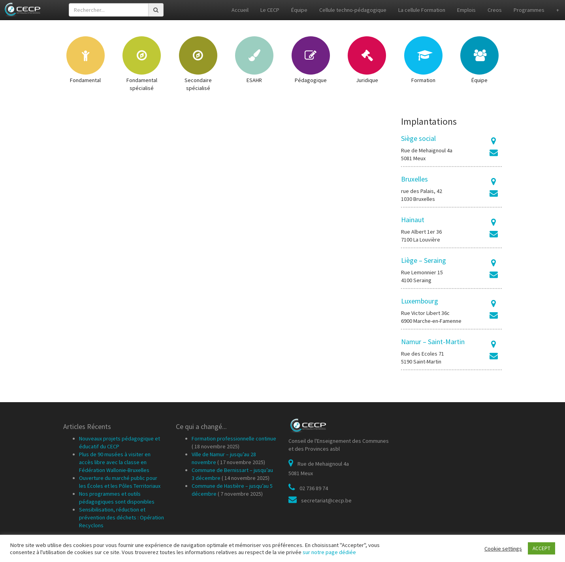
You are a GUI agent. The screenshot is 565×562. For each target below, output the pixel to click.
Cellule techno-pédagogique (352, 9)
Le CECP (269, 9)
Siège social (418, 138)
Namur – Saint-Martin (433, 341)
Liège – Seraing (423, 260)
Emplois (466, 9)
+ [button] (557, 9)
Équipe (299, 9)
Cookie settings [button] (503, 548)
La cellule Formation (421, 9)
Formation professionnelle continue (234, 438)
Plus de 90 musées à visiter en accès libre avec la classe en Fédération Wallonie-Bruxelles (115, 462)
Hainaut (412, 219)
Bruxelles (414, 179)
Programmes (529, 9)
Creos (495, 9)
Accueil (240, 9)
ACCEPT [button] (541, 548)
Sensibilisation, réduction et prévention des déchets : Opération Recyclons (121, 517)
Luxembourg (419, 300)
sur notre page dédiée (329, 552)
